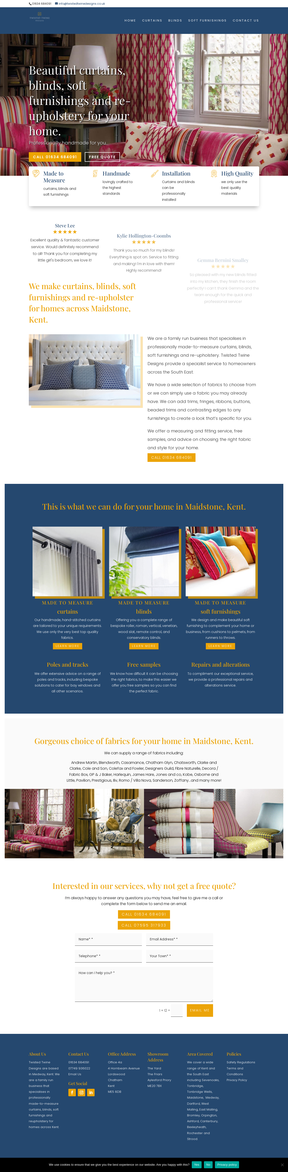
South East (201, 1074)
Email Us (74, 1074)
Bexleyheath (196, 1127)
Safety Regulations (241, 1062)
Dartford (193, 1103)
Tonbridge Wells (199, 1091)
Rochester (195, 1133)
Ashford (193, 1121)
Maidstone (195, 1097)
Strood (192, 1139)
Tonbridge (195, 1086)
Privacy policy (227, 1164)
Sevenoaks (210, 1080)
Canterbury (209, 1121)
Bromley (193, 1115)
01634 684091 (78, 1062)
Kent (50, 1074)
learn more (67, 646)
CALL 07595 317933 (144, 925)
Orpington (209, 1115)
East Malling (208, 1109)
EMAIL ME (200, 1010)
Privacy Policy (237, 1080)
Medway (38, 1074)
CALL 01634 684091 (55, 157)
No (208, 1164)
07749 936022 (79, 1068)
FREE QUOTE (102, 157)
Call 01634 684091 (171, 457)
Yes (196, 1164)
